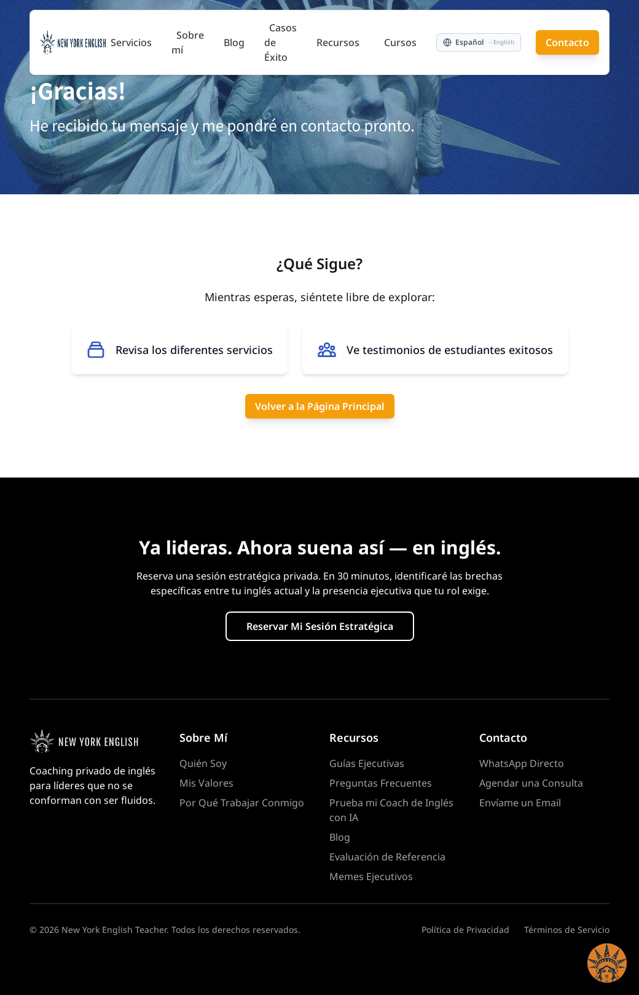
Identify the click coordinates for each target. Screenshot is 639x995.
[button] (607, 963)
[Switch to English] (478, 42)
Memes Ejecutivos (371, 876)
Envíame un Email (520, 802)
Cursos (400, 42)
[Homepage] (94, 741)
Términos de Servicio (567, 929)
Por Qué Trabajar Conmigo (241, 802)
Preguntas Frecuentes (380, 783)
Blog (234, 42)
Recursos (337, 42)
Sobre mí (187, 42)
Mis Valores (206, 783)
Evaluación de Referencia (387, 856)
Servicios (131, 42)
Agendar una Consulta (531, 783)
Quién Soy (203, 763)
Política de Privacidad (465, 929)
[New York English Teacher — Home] (73, 42)
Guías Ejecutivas (366, 763)
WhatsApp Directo (521, 763)
